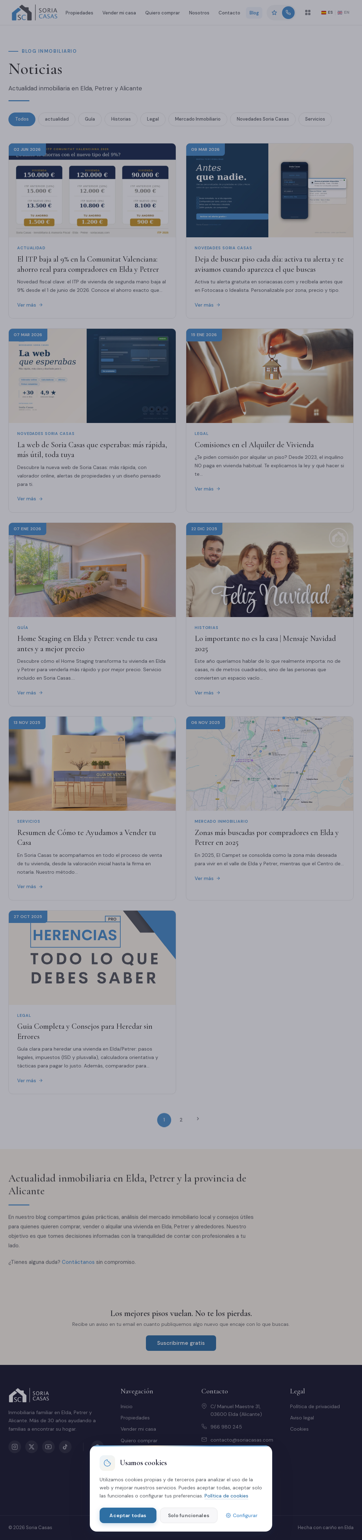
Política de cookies (226, 1496)
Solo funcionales (188, 1515)
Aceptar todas (127, 1515)
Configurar (241, 1515)
